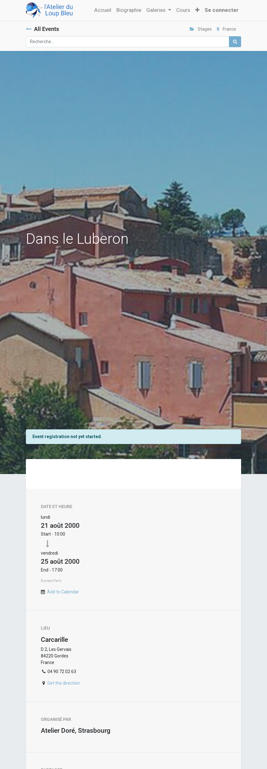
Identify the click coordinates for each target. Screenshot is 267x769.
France (226, 29)
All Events (42, 29)
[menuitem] (103, 10)
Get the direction (63, 683)
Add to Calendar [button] (63, 591)
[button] (197, 10)
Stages (201, 29)
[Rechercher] (235, 41)
